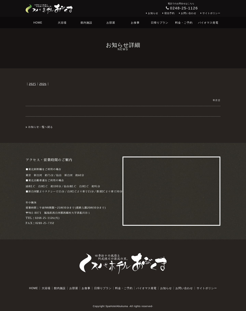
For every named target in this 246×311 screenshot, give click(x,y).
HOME (37, 22)
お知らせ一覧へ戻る (40, 127)
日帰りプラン (159, 22)
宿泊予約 (169, 13)
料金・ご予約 (184, 22)
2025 (32, 84)
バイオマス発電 (208, 22)
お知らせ (153, 13)
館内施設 (86, 22)
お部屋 (110, 22)
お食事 (135, 22)
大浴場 (62, 22)
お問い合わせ (188, 13)
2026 (42, 84)
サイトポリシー (211, 13)
